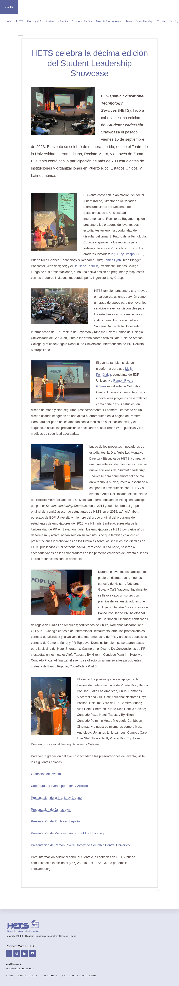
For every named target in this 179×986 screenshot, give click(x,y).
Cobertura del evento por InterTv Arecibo (59, 786)
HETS (9, 7)
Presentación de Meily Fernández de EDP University (67, 833)
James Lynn (112, 260)
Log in (73, 936)
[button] (176, 21)
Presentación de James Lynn (51, 809)
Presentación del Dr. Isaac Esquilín (55, 821)
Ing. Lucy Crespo (123, 254)
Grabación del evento (46, 774)
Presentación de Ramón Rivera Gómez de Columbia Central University (80, 845)
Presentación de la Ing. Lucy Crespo (56, 797)
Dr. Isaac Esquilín (86, 266)
